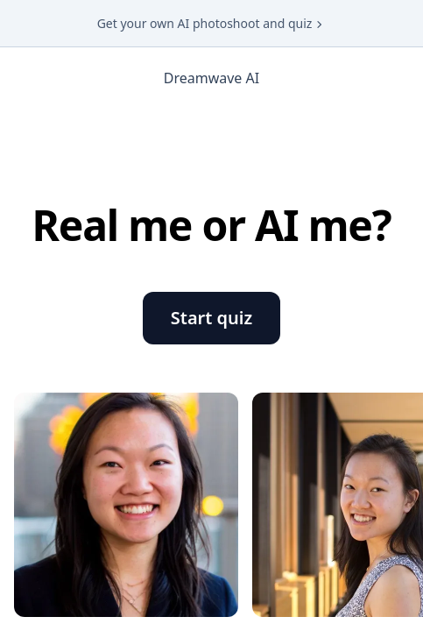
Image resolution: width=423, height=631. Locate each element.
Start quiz (211, 318)
